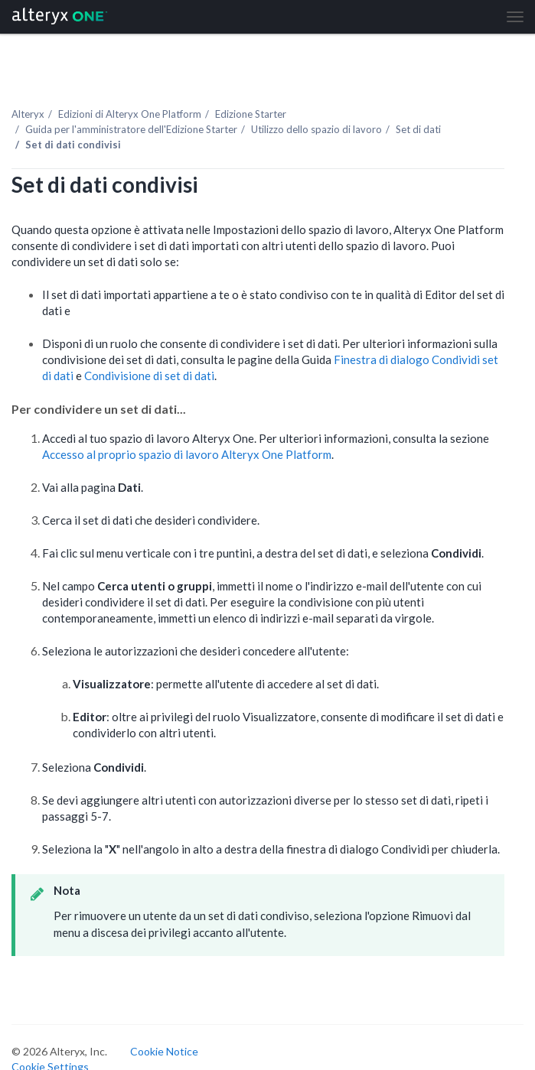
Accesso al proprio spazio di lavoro (186, 454)
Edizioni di (129, 114)
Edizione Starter (250, 114)
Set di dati (418, 129)
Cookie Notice (164, 1051)
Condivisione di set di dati (149, 375)
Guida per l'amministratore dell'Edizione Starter (131, 129)
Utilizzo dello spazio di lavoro (316, 129)
